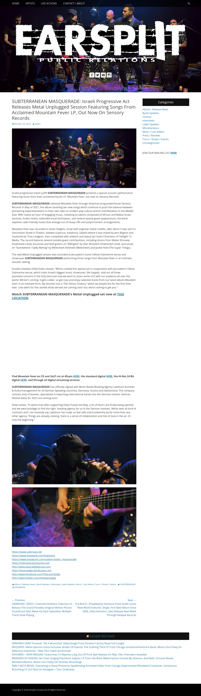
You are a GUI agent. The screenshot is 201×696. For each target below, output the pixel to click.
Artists (30, 3)
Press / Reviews (151, 135)
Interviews (55, 584)
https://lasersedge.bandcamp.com (32, 570)
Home (15, 3)
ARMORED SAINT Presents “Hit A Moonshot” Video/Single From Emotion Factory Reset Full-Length (68, 643)
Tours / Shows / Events (105, 584)
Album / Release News (24, 584)
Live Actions (49, 3)
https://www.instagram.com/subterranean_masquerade (44, 559)
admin (38, 123)
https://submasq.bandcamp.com (31, 563)
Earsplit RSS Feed (102, 636)
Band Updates (43, 584)
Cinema (147, 117)
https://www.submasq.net (27, 552)
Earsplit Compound (38, 689)
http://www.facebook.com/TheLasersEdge (36, 574)
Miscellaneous (151, 128)
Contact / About (74, 3)
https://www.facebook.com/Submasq (33, 555)
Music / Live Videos (85, 584)
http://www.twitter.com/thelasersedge (34, 578)
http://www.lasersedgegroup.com (31, 566)
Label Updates (68, 584)
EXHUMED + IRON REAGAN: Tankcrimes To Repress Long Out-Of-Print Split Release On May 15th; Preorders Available (79, 654)
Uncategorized (151, 143)
